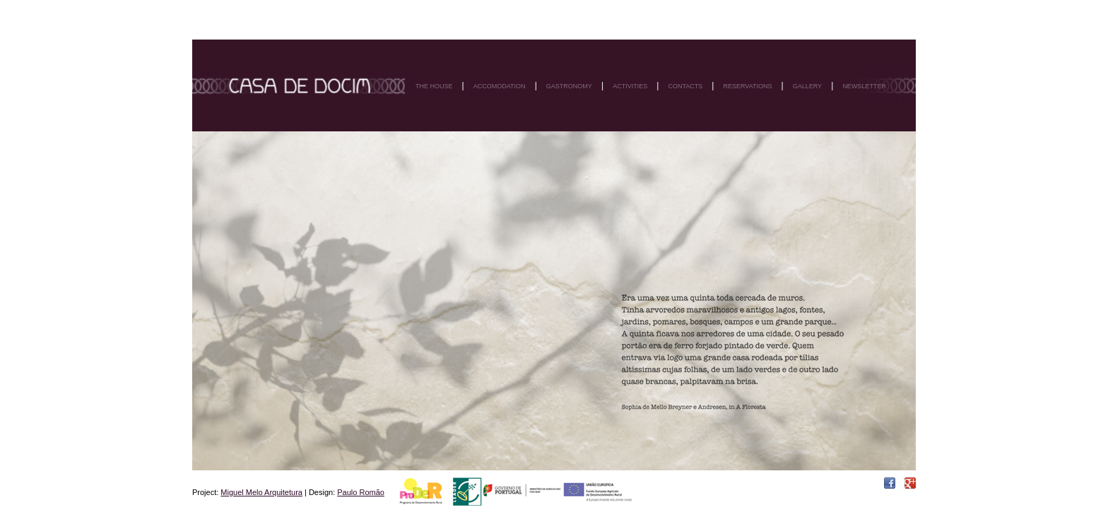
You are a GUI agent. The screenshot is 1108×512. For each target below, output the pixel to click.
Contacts (685, 86)
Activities (630, 86)
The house (434, 86)
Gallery (807, 86)
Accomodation (499, 86)
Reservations (747, 86)
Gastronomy (569, 86)
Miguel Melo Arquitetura (261, 492)
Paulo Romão (360, 492)
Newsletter (864, 86)
